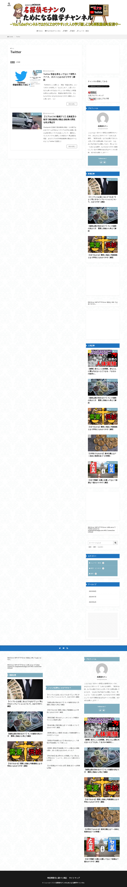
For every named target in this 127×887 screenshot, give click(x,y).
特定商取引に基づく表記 (57, 878)
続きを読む (72, 104)
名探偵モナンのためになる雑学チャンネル (69, 883)
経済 (72, 31)
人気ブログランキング (96, 95)
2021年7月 (92, 597)
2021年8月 (92, 591)
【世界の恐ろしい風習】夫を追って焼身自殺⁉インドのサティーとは (63, 734)
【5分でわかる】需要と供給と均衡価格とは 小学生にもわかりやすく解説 (102, 256)
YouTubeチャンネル (53, 31)
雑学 (65, 31)
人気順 (18, 62)
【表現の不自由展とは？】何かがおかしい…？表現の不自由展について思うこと (63, 742)
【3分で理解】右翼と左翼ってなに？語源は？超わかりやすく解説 (102, 481)
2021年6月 (92, 602)
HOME (11, 37)
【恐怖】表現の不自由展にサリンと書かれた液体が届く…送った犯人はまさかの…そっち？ (63, 749)
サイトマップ (74, 878)
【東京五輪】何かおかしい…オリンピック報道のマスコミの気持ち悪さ (63, 719)
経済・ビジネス (113, 179)
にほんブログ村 (98, 98)
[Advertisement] (103, 59)
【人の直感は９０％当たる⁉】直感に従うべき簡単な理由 (63, 767)
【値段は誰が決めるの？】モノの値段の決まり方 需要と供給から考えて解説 (102, 228)
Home (39, 31)
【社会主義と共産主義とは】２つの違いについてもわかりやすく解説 (63, 726)
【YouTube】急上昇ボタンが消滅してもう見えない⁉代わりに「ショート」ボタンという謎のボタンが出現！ (63, 758)
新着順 (12, 62)
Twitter (18, 36)
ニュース (100, 547)
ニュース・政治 (83, 31)
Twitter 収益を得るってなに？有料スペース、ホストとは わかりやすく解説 (59, 77)
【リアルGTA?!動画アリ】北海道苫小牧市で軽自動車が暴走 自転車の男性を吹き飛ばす (59, 119)
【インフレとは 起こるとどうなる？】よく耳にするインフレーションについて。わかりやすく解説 (102, 199)
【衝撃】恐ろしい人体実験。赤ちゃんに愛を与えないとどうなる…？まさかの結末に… (102, 371)
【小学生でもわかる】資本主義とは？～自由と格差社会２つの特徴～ (102, 455)
